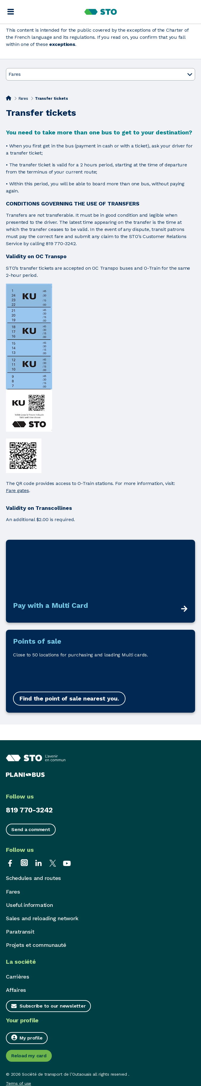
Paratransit (20, 931)
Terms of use (18, 1083)
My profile (26, 1037)
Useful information (29, 905)
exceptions (62, 44)
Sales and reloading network (42, 918)
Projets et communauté (36, 945)
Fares (23, 98)
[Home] (8, 98)
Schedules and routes (33, 878)
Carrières (17, 976)
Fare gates (17, 490)
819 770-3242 (29, 810)
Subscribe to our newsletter (53, 1006)
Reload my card (28, 1055)
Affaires (16, 990)
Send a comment (30, 829)
